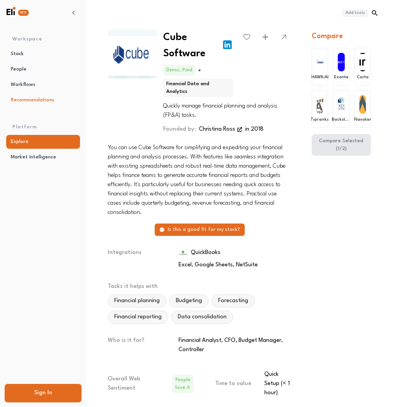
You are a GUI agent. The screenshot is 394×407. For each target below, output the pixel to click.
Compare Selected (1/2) (341, 144)
